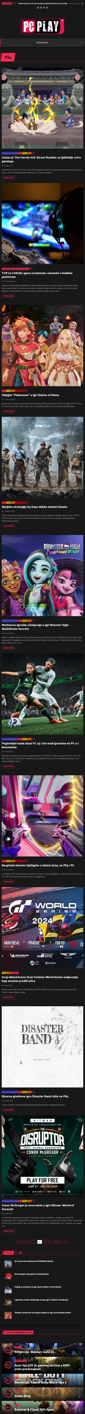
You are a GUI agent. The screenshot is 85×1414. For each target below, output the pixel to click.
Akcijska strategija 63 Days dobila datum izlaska (34, 507)
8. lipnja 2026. (75, 3)
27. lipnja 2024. (8, 1213)
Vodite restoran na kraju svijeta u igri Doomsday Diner (43, 1312)
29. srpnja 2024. (9, 633)
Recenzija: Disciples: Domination (32, 1274)
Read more (9, 178)
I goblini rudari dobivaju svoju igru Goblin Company (41, 1300)
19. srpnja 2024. (9, 751)
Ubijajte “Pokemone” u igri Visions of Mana (30, 395)
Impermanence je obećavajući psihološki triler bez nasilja (42, 3)
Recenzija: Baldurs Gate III (34, 1352)
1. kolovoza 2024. (9, 511)
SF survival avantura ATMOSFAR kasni (34, 1261)
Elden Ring (23, 1396)
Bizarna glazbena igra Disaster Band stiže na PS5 (35, 1096)
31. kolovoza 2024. (10, 281)
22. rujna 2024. (8, 166)
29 (58, 1242)
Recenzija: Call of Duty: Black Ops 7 (41, 1382)
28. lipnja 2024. (8, 1101)
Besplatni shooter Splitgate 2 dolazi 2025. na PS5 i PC (38, 865)
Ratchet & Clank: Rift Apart (34, 1409)
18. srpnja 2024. (9, 870)
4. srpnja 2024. (8, 985)
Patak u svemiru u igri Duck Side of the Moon (38, 1287)
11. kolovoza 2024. (10, 399)
